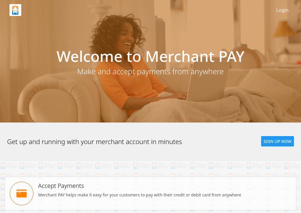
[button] (277, 141)
